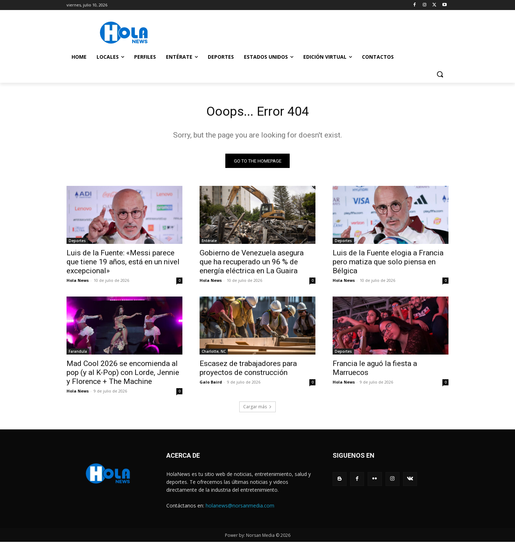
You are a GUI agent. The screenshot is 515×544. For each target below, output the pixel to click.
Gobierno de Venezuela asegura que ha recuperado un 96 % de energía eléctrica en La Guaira (252, 264)
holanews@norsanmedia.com (240, 507)
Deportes (77, 242)
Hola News (78, 282)
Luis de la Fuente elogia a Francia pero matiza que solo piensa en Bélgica (388, 264)
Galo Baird (211, 384)
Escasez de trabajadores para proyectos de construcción (248, 370)
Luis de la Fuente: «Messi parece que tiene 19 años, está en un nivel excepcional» (123, 264)
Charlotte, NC (214, 353)
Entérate (209, 242)
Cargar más (257, 409)
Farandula (78, 353)
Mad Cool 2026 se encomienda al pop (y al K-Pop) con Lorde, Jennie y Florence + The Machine (123, 374)
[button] (439, 74)
